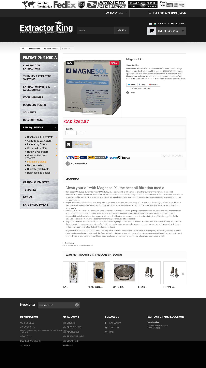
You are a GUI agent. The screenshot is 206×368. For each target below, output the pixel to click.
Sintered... (118, 287)
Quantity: (69, 129)
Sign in (162, 23)
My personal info (73, 336)
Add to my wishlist (79, 164)
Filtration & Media (51, 49)
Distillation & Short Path (40, 137)
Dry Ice (28, 197)
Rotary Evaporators (38, 152)
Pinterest (153, 85)
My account (71, 316)
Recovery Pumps (34, 104)
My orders (69, 322)
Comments (69, 243)
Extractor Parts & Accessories (36, 88)
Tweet (131, 85)
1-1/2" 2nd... (169, 287)
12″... (65, 287)
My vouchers (71, 341)
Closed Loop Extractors (31, 67)
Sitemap (25, 345)
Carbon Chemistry (36, 182)
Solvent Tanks (33, 119)
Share (142, 85)
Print (133, 93)
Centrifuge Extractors (39, 140)
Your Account (177, 23)
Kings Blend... (95, 287)
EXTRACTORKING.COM (59, 350)
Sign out (68, 345)
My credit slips (72, 327)
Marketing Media (30, 341)
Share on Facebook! (140, 88)
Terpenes (30, 189)
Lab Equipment (34, 49)
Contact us (27, 327)
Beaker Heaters (36, 165)
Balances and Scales (39, 173)
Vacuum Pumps (33, 97)
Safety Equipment (35, 204)
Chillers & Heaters (37, 148)
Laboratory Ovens (37, 144)
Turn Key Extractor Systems (37, 78)
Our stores (27, 322)
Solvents (29, 112)
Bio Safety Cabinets (38, 169)
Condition (130, 65)
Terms (24, 332)
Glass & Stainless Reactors (36, 156)
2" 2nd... (142, 287)
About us (26, 336)
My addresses (71, 332)
